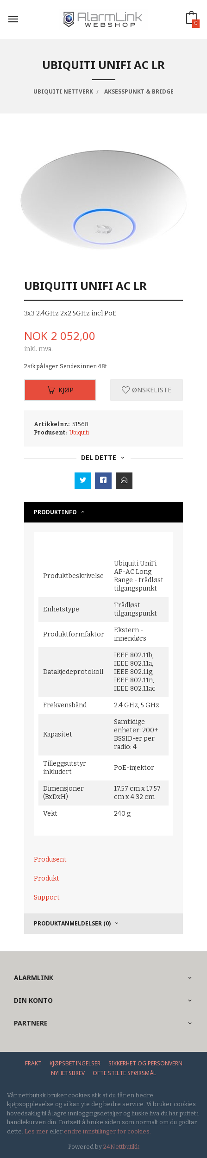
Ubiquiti (79, 432)
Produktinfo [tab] (55, 512)
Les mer (36, 1131)
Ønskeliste (146, 389)
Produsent (50, 859)
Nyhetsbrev (68, 1073)
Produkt (46, 878)
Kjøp (60, 389)
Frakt (33, 1063)
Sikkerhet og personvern (145, 1063)
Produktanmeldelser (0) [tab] (72, 923)
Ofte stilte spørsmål (124, 1073)
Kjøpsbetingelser (75, 1063)
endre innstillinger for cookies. (107, 1131)
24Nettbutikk (121, 1146)
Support (47, 897)
